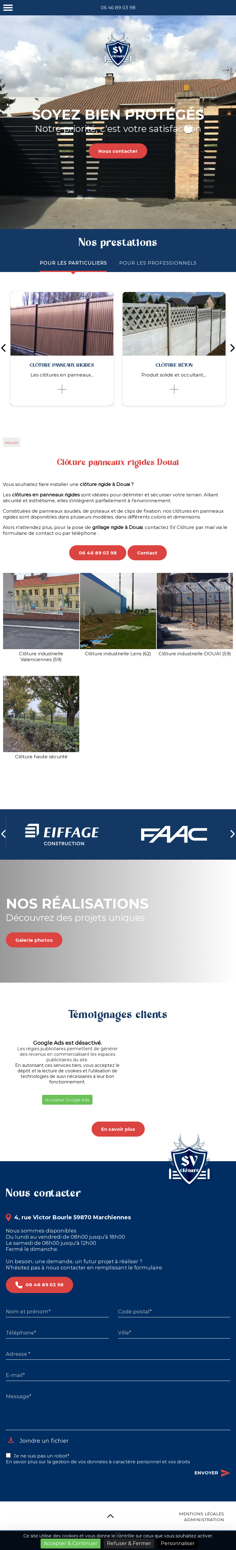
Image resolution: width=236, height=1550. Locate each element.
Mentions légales (201, 1513)
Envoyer (212, 1473)
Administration (204, 1519)
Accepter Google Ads (67, 1099)
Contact (147, 553)
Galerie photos (34, 940)
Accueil (11, 442)
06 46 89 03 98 (118, 7)
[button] (6, 1112)
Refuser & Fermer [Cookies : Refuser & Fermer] (129, 1543)
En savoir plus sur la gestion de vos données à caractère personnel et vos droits (98, 1462)
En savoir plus (118, 1129)
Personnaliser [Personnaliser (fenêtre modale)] (178, 1543)
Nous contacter (118, 151)
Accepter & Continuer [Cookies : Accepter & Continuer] (70, 1543)
